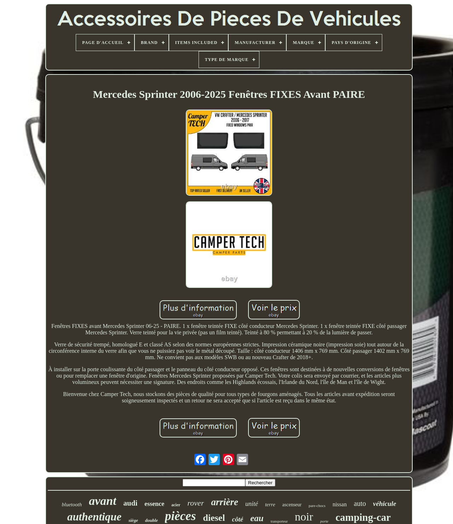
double (151, 520)
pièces (180, 516)
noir (304, 516)
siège (133, 520)
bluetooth (72, 504)
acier (175, 504)
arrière (224, 502)
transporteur (279, 521)
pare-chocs (317, 505)
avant (102, 500)
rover (196, 502)
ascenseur (292, 504)
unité (251, 503)
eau (257, 518)
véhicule (384, 503)
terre (270, 504)
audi (131, 503)
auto (360, 503)
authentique (94, 517)
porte (324, 521)
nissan (340, 504)
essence (154, 503)
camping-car (363, 517)
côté (237, 519)
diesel (214, 518)
